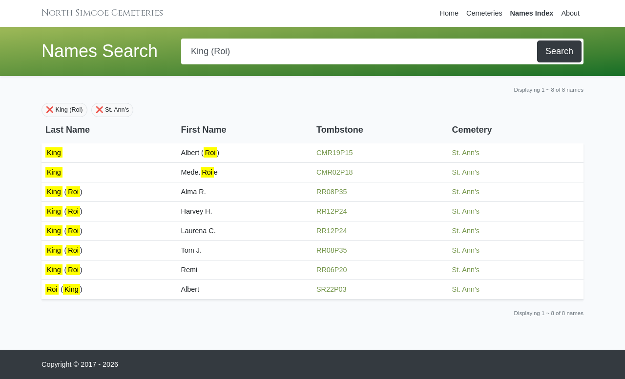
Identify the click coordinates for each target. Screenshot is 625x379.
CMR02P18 (334, 172)
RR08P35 (331, 192)
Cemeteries (484, 13)
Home (449, 13)
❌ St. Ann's (112, 109)
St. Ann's (465, 153)
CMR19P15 (334, 153)
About (570, 13)
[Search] (360, 51)
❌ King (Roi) (64, 109)
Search (559, 51)
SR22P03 (331, 289)
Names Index (532, 13)
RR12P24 (331, 211)
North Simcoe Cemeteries (102, 13)
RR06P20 (331, 270)
